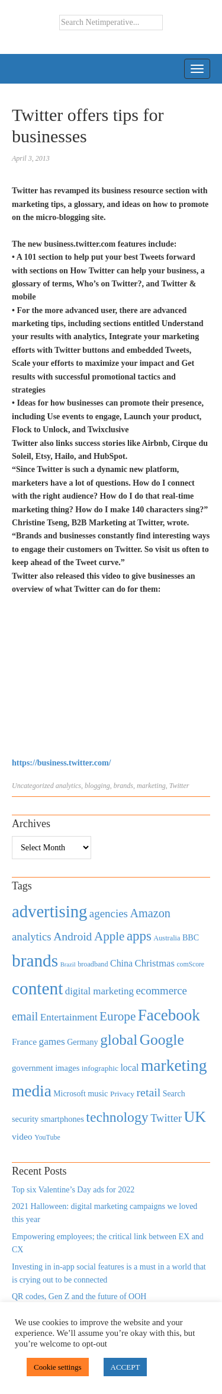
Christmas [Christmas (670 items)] (155, 963)
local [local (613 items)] (129, 1068)
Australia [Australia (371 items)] (166, 938)
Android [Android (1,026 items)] (72, 936)
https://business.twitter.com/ (61, 762)
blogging (97, 785)
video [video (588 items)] (22, 1136)
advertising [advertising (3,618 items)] (49, 911)
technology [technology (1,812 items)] (117, 1117)
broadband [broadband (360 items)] (93, 964)
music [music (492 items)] (98, 1093)
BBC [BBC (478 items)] (190, 937)
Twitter (179, 785)
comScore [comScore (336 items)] (190, 964)
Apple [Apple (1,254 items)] (109, 936)
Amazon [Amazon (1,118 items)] (150, 913)
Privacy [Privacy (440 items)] (122, 1093)
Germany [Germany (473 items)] (82, 1042)
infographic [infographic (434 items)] (100, 1068)
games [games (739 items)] (52, 1041)
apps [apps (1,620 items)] (139, 936)
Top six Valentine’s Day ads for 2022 (73, 1189)
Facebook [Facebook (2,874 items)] (169, 1015)
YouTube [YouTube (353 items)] (47, 1137)
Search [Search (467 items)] (174, 1093)
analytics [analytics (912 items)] (32, 936)
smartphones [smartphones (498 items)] (62, 1119)
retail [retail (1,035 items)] (149, 1092)
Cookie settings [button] (58, 1367)
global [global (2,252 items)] (118, 1040)
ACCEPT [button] (125, 1367)
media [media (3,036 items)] (32, 1091)
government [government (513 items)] (32, 1068)
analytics (68, 785)
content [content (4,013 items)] (37, 988)
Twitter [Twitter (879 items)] (166, 1118)
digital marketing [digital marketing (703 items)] (99, 991)
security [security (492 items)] (25, 1119)
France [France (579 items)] (24, 1041)
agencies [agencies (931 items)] (108, 913)
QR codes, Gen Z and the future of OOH (79, 1296)
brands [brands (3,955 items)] (35, 960)
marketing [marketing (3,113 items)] (174, 1065)
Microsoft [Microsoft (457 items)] (69, 1093)
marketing (151, 785)
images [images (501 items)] (67, 1068)
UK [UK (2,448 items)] (195, 1116)
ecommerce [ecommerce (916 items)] (161, 990)
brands (123, 785)
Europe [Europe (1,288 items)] (117, 1016)
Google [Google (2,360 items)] (162, 1039)
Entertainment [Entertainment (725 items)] (69, 1017)
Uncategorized (33, 785)
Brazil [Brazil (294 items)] (68, 964)
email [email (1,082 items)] (25, 1016)
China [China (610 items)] (121, 963)
